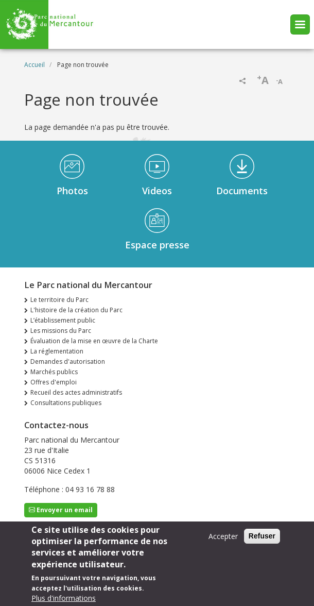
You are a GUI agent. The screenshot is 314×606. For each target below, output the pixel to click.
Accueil (34, 64)
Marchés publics (54, 371)
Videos (157, 190)
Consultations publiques (65, 402)
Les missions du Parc (60, 330)
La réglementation (56, 351)
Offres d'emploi (53, 382)
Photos (72, 190)
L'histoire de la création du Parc (76, 310)
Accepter (223, 541)
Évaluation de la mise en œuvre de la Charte (94, 340)
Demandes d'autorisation (67, 361)
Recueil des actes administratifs (76, 392)
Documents (242, 190)
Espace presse (157, 245)
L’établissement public (62, 320)
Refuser (262, 541)
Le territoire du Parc (59, 299)
